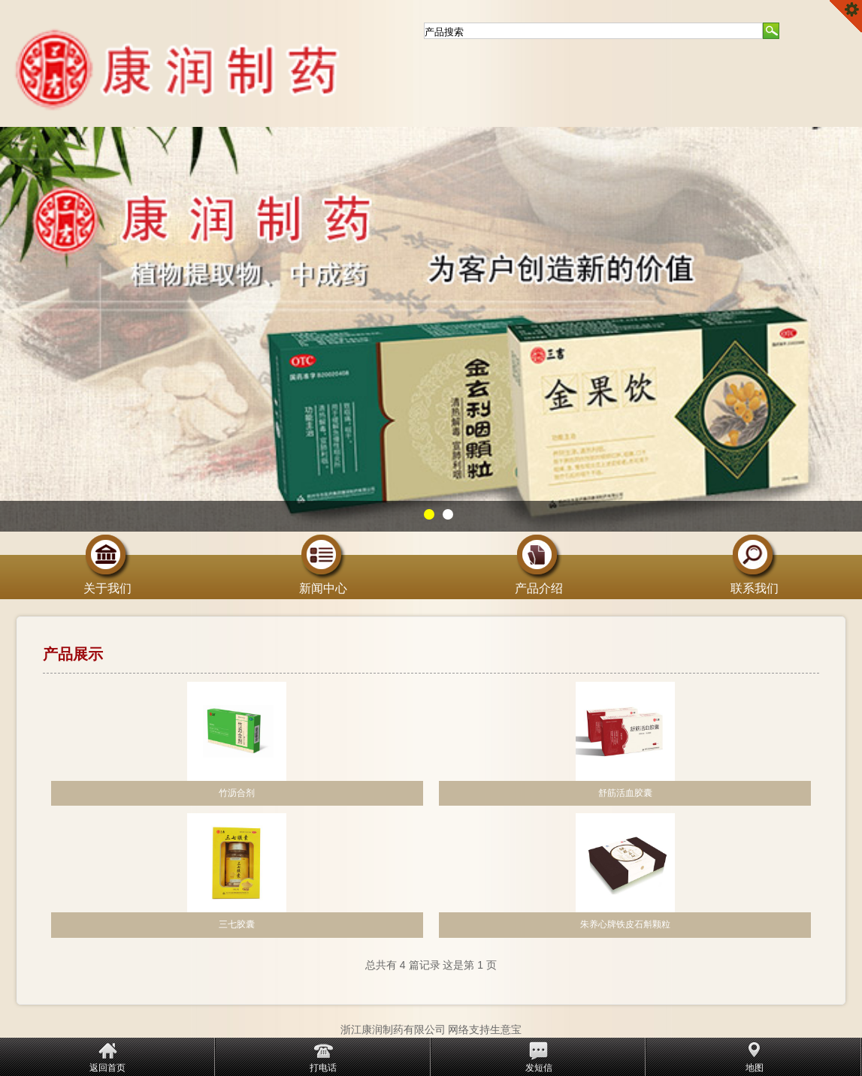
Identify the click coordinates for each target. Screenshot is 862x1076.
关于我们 (107, 582)
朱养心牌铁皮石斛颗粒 (625, 924)
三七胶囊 (237, 924)
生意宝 (506, 1029)
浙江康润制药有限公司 (393, 1029)
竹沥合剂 (237, 793)
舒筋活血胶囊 (625, 793)
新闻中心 (323, 582)
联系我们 (754, 582)
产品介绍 (539, 582)
